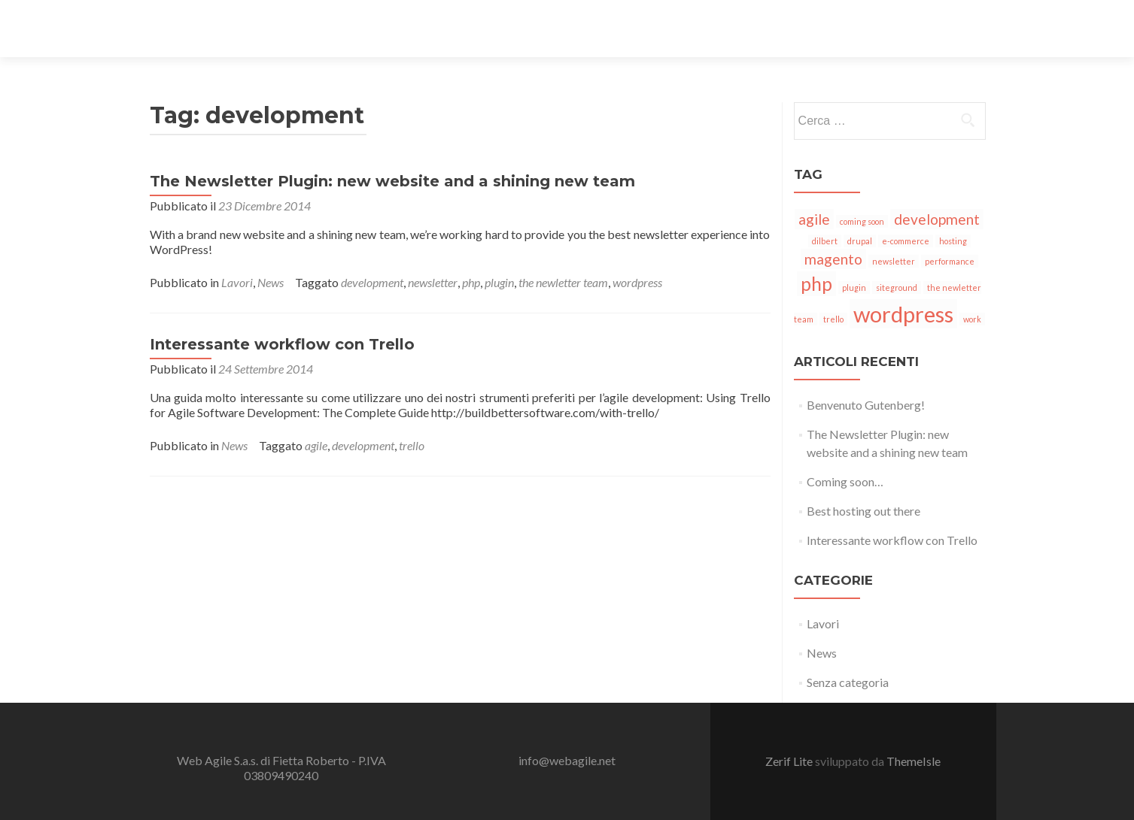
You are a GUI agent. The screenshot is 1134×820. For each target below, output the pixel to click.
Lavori (237, 282)
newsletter (433, 282)
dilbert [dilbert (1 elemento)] (825, 241)
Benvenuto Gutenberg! (866, 405)
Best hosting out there (863, 511)
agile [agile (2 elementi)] (814, 219)
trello (411, 445)
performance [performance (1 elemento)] (949, 261)
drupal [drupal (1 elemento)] (859, 241)
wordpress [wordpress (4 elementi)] (903, 314)
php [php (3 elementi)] (816, 284)
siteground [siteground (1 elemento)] (896, 287)
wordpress (637, 282)
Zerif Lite (790, 761)
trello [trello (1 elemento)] (833, 319)
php (471, 282)
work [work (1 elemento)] (972, 319)
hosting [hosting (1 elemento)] (953, 241)
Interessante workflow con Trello (282, 344)
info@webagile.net (567, 760)
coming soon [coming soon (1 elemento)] (862, 221)
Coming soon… (845, 481)
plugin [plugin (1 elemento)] (854, 287)
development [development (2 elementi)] (937, 219)
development (372, 282)
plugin (499, 282)
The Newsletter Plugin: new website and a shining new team (392, 181)
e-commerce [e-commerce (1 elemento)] (905, 241)
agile (316, 445)
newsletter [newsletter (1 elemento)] (893, 261)
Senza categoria (848, 682)
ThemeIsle (913, 761)
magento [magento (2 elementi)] (833, 259)
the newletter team (563, 282)
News (270, 282)
